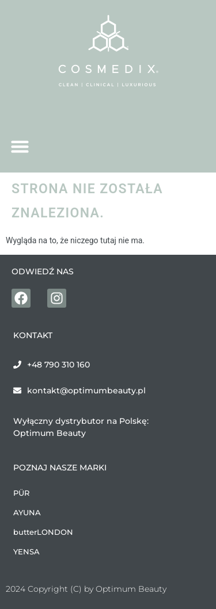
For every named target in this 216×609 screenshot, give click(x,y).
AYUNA (27, 512)
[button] (20, 146)
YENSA (26, 551)
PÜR (21, 492)
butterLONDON (43, 532)
